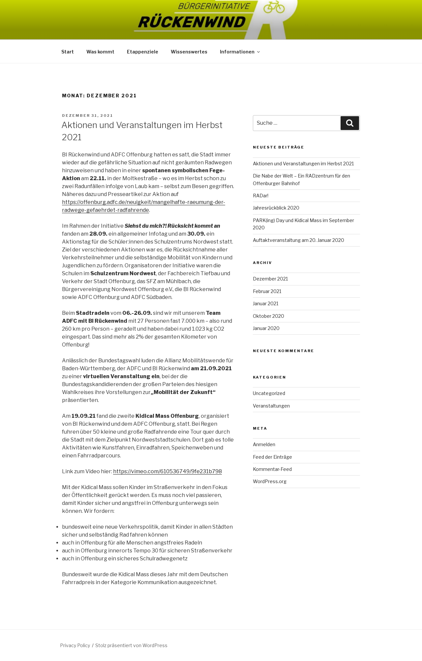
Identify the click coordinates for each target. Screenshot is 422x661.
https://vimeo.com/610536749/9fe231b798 (167, 471)
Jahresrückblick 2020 (276, 208)
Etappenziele (142, 51)
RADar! (260, 195)
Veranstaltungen (271, 406)
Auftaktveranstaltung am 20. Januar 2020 (298, 240)
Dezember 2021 (270, 278)
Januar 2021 (265, 303)
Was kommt (100, 51)
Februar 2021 (267, 291)
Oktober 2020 (268, 316)
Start (67, 51)
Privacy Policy (75, 645)
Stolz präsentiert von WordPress (131, 645)
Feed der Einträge (272, 457)
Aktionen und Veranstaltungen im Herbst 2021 (303, 163)
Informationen (240, 51)
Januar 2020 (266, 328)
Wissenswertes (189, 51)
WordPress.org (269, 481)
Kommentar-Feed (272, 469)
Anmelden (264, 444)
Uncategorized (269, 393)
